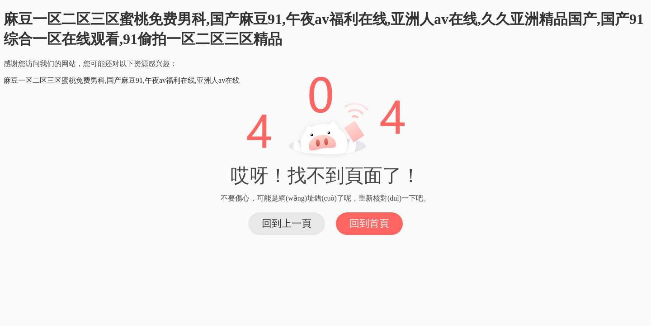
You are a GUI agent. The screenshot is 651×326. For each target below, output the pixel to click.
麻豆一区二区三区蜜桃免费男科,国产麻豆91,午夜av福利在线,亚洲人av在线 (122, 80)
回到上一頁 (286, 223)
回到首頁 (369, 223)
